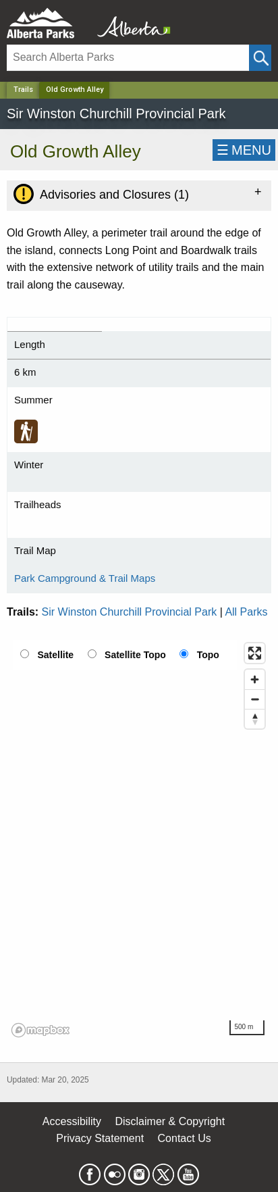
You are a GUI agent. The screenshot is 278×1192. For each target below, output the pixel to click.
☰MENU (244, 150)
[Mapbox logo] (40, 1030)
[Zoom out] (255, 699)
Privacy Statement (100, 1138)
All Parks (246, 612)
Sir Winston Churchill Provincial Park (129, 612)
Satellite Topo (135, 654)
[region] (139, 839)
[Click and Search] (260, 58)
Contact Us (184, 1138)
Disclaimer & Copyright (170, 1121)
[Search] (128, 58)
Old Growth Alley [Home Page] (74, 89)
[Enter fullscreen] (255, 653)
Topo (208, 654)
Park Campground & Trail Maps (84, 578)
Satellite (55, 654)
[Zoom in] (255, 679)
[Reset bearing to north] (255, 718)
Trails (23, 89)
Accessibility (72, 1121)
